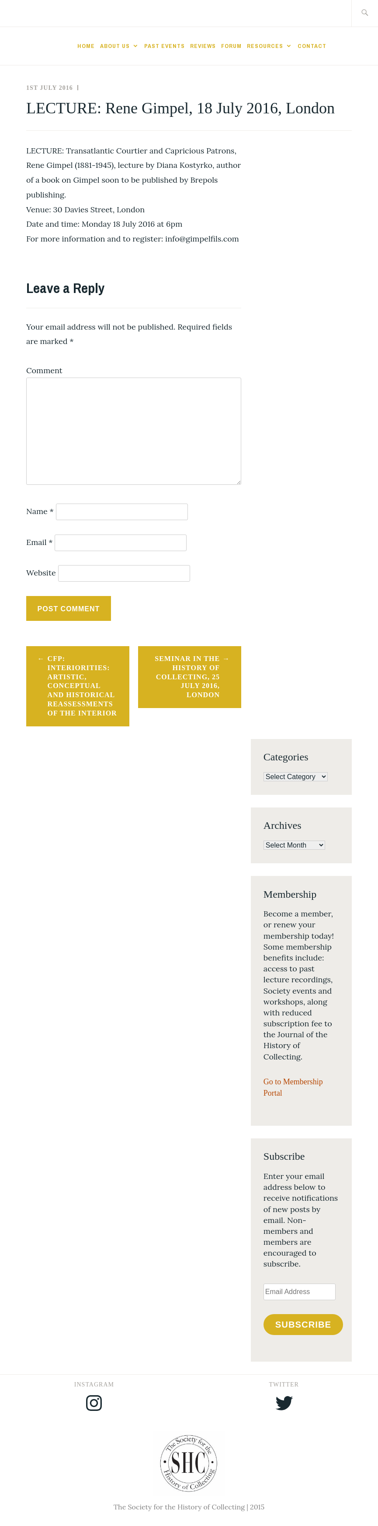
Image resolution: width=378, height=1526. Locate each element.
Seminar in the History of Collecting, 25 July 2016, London (187, 676)
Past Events (164, 46)
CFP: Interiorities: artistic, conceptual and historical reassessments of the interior (82, 686)
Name (40, 511)
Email (39, 542)
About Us (115, 46)
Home (86, 46)
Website (41, 573)
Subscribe (303, 1324)
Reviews (203, 46)
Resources (265, 46)
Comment (44, 370)
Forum (231, 46)
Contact (312, 46)
